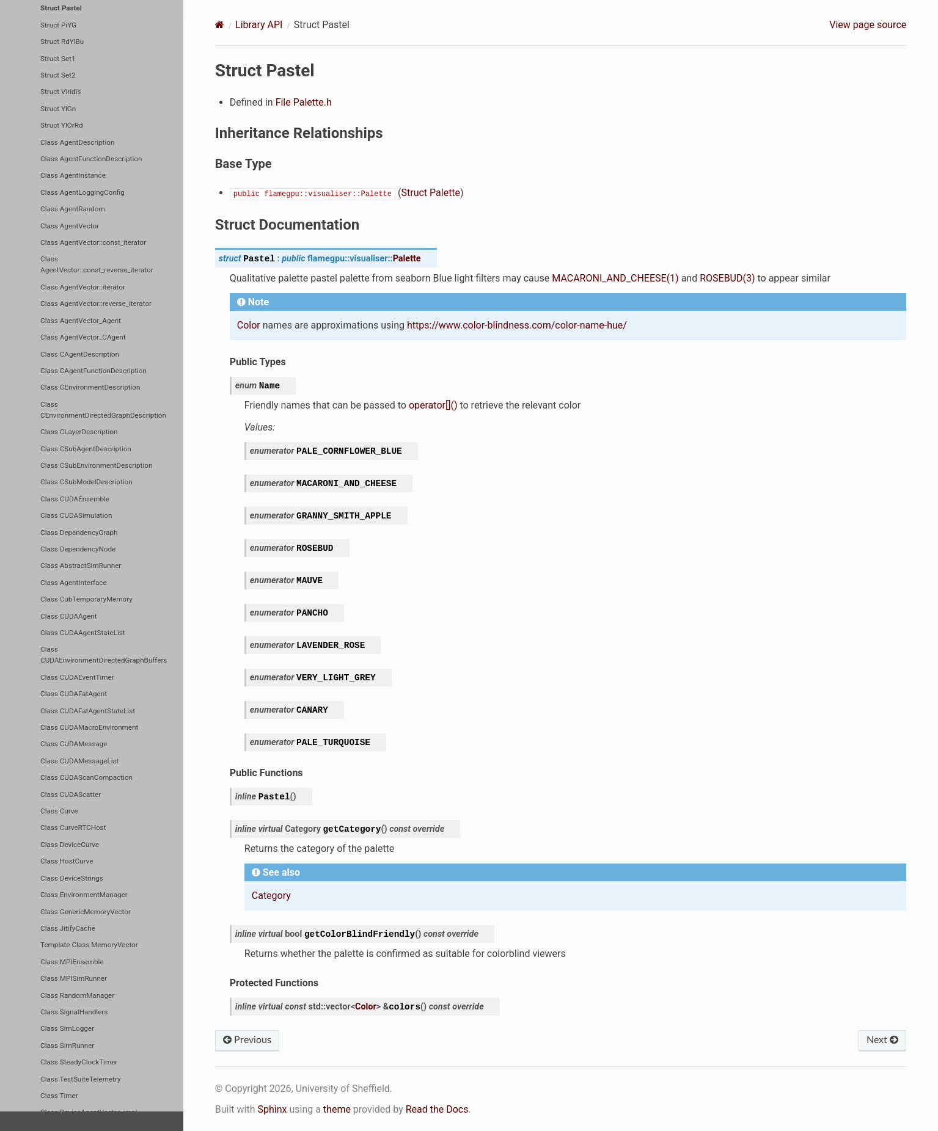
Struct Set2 (57, 75)
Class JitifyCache (67, 928)
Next (882, 1040)
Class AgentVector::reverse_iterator (96, 303)
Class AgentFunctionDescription (91, 159)
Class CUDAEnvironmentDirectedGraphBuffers (103, 654)
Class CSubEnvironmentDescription (96, 465)
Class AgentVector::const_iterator (93, 242)
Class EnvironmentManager (84, 894)
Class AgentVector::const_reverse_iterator (96, 264)
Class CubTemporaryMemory (86, 599)
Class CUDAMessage (73, 744)
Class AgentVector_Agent (80, 320)
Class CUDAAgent (68, 616)
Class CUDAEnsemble (74, 499)
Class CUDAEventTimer (77, 677)
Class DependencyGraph (78, 532)
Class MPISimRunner (73, 978)
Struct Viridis (60, 91)
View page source (867, 25)
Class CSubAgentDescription (85, 449)
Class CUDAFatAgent (73, 693)
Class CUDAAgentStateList (82, 632)
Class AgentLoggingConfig (82, 192)
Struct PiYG (58, 25)
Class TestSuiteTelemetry (80, 1079)
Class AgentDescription (77, 142)
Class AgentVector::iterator (82, 287)
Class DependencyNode (77, 549)
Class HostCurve (66, 861)
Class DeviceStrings (71, 878)
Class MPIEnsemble (71, 962)
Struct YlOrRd (61, 125)
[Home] (219, 25)
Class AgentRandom (72, 209)
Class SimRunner (67, 1045)
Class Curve (59, 811)
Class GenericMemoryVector (85, 911)
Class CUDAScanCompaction (86, 777)
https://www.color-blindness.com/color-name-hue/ (517, 325)
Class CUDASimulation (76, 515)
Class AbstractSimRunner (80, 565)
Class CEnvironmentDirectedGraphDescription (103, 410)
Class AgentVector (69, 226)
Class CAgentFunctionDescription (93, 370)
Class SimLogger (67, 1028)
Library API (258, 25)
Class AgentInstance (73, 175)
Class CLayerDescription (78, 431)
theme (337, 1109)
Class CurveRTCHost (73, 827)
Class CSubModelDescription (86, 482)
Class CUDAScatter (70, 794)
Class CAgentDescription (79, 354)
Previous (247, 1040)
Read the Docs (437, 1109)
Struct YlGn (58, 108)
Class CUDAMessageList (79, 761)
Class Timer (59, 1095)
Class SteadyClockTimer (78, 1062)
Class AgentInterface (73, 582)
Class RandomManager (77, 995)
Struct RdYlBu (62, 41)
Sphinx (272, 1109)
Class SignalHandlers (74, 1012)
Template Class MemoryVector (89, 944)
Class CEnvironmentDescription (90, 387)
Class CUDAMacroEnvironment (89, 727)
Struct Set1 (57, 58)
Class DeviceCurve (69, 844)
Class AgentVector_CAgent (82, 337)
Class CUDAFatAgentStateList (87, 711)
